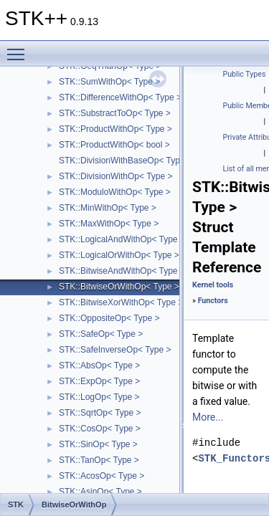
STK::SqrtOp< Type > (100, 413)
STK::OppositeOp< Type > (109, 318)
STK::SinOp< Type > (98, 444)
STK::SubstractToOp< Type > (115, 113)
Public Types (244, 74)
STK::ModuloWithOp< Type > (115, 192)
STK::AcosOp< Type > (101, 476)
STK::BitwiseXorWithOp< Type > (121, 302)
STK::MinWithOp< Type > (107, 208)
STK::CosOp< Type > (100, 429)
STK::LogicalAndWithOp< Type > (122, 239)
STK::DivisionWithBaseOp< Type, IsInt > (136, 161)
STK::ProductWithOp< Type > (115, 129)
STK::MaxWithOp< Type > (109, 224)
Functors (213, 300)
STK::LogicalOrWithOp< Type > (119, 255)
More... (207, 417)
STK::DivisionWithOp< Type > (116, 176)
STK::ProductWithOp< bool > (114, 145)
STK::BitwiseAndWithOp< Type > (122, 271)
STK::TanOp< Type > (99, 460)
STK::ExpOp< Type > (99, 381)
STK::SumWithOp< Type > (109, 82)
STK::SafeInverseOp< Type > (115, 350)
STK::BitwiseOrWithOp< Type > (119, 287)
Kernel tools (212, 285)
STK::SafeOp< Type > (101, 334)
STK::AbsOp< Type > (99, 365)
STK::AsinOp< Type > (100, 492)
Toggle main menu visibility (19, 48)
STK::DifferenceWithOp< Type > (120, 97)
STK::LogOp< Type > (99, 397)
